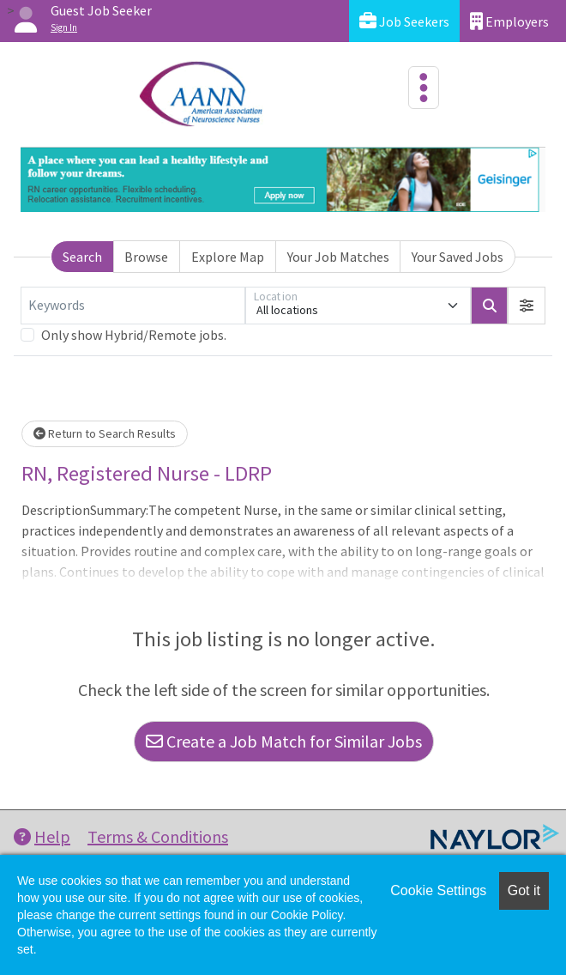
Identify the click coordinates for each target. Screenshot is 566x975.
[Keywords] (133, 305)
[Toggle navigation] (423, 87)
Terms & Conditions (157, 836)
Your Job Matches (338, 256)
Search (82, 256)
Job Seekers (404, 21)
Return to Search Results (104, 433)
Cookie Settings (438, 890)
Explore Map (227, 256)
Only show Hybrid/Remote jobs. (133, 334)
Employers (509, 21)
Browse (146, 256)
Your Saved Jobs (457, 256)
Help (42, 836)
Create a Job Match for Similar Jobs (284, 741)
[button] (526, 305)
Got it (524, 890)
